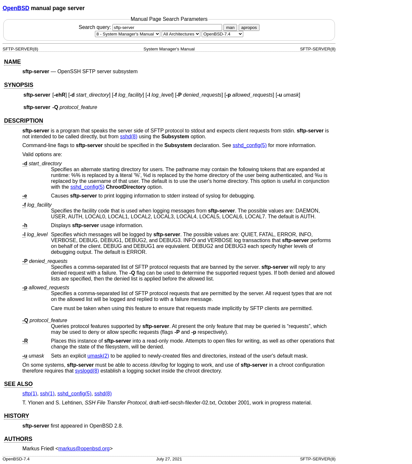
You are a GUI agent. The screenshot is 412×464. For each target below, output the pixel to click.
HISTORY (16, 416)
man (230, 27)
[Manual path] (222, 34)
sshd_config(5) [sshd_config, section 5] (250, 145)
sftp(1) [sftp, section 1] (29, 393)
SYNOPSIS (18, 85)
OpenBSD (16, 8)
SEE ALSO (18, 384)
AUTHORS (18, 439)
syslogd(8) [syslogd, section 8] (87, 371)
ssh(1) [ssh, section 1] (47, 393)
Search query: (151, 27)
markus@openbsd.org (84, 448)
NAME (12, 62)
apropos (249, 27)
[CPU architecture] (181, 34)
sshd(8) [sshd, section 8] (128, 136)
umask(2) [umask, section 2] (98, 356)
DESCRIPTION (23, 120)
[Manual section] (127, 34)
